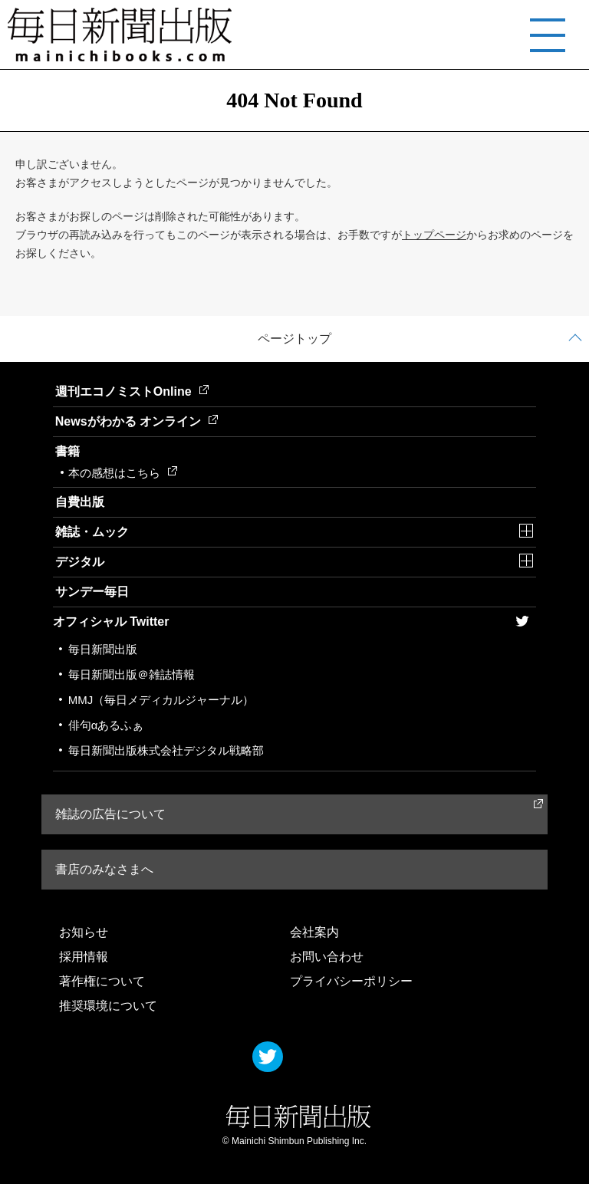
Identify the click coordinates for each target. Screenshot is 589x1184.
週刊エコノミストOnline (132, 391)
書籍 (67, 451)
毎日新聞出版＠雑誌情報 (131, 674)
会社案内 (314, 932)
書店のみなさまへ (104, 869)
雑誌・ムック (92, 531)
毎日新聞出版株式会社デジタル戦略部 (166, 750)
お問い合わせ (327, 956)
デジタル (79, 561)
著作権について (102, 981)
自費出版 (79, 501)
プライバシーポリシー (351, 981)
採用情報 (83, 956)
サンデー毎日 (92, 591)
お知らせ (83, 932)
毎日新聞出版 (102, 649)
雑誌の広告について (110, 814)
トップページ (434, 235)
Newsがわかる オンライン (136, 421)
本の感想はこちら (122, 472)
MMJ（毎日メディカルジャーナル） (161, 699)
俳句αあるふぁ (106, 725)
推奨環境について (108, 1005)
